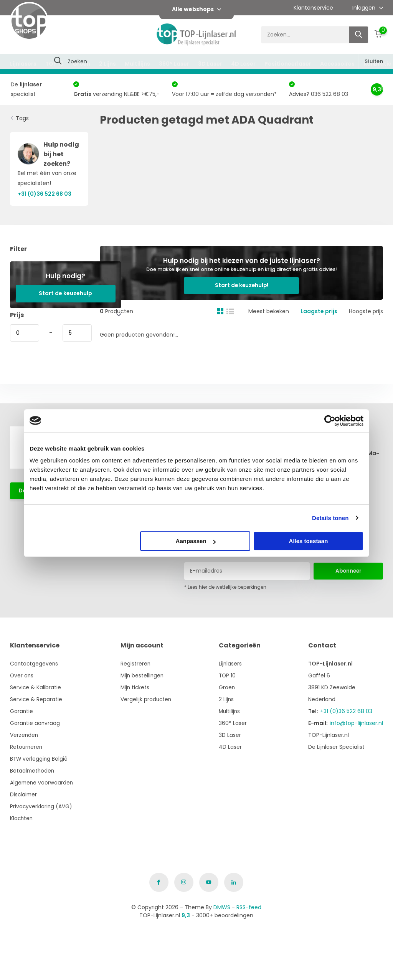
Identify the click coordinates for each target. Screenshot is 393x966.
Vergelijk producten (147, 699)
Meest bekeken (268, 294)
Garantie (21, 711)
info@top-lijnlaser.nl (356, 723)
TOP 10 (54, 64)
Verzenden (24, 735)
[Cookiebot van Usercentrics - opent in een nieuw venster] (329, 420)
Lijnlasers (23, 64)
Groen (81, 64)
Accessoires (337, 64)
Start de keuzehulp (65, 293)
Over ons (22, 675)
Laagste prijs (319, 294)
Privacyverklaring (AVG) (41, 806)
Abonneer (348, 571)
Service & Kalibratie (35, 687)
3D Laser (210, 64)
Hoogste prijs (366, 294)
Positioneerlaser (287, 64)
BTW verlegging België (39, 759)
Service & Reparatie (36, 699)
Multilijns (137, 64)
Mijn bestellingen (143, 675)
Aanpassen (196, 541)
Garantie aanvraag (35, 723)
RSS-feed (248, 907)
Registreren (136, 663)
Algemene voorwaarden (42, 782)
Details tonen (330, 518)
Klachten (22, 818)
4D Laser (243, 64)
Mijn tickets (136, 687)
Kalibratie (377, 64)
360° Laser (174, 64)
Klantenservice (313, 8)
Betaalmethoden (33, 770)
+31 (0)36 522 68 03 (346, 711)
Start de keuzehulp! (342, 264)
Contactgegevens (34, 663)
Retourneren (26, 747)
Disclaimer (24, 794)
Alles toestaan (308, 541)
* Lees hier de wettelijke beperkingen (225, 587)
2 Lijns (107, 64)
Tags (22, 118)
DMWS (221, 907)
